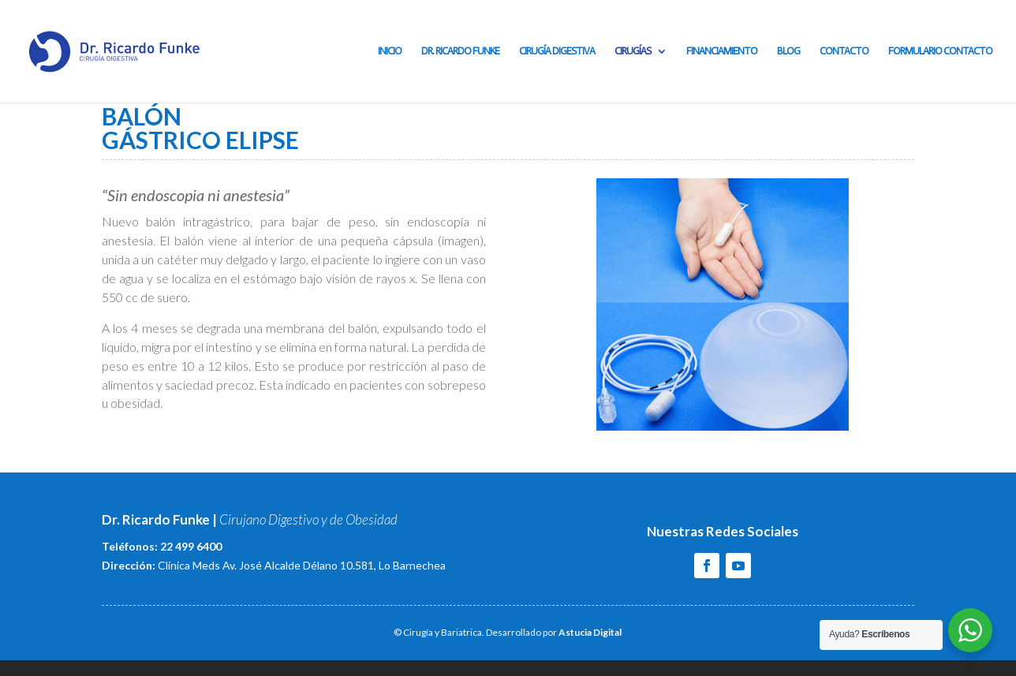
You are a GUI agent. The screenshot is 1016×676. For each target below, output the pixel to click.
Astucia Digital (590, 632)
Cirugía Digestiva (557, 51)
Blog (788, 51)
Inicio (390, 51)
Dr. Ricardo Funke (460, 51)
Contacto (844, 51)
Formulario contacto (940, 51)
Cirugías (632, 51)
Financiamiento (721, 51)
